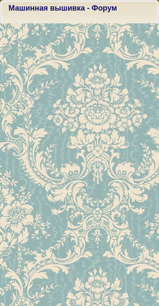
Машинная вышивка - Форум (62, 8)
